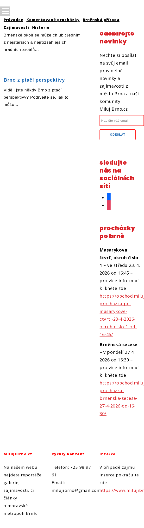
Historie (41, 27)
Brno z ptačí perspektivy (34, 80)
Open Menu (5, 11)
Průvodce (13, 19)
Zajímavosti (16, 27)
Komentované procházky (53, 19)
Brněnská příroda (101, 19)
